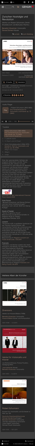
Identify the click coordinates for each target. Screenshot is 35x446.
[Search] (8, 7)
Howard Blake (16, 318)
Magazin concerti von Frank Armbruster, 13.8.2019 (15, 238)
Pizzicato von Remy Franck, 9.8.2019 (16, 263)
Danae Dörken (10, 30)
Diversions (7, 310)
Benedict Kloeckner (14, 28)
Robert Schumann (10, 408)
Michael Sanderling (12, 418)
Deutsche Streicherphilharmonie (13, 416)
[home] (2, 7)
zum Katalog (27, 34)
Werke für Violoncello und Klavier (14, 358)
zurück (15, 34)
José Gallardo (10, 367)
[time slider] (24, 121)
